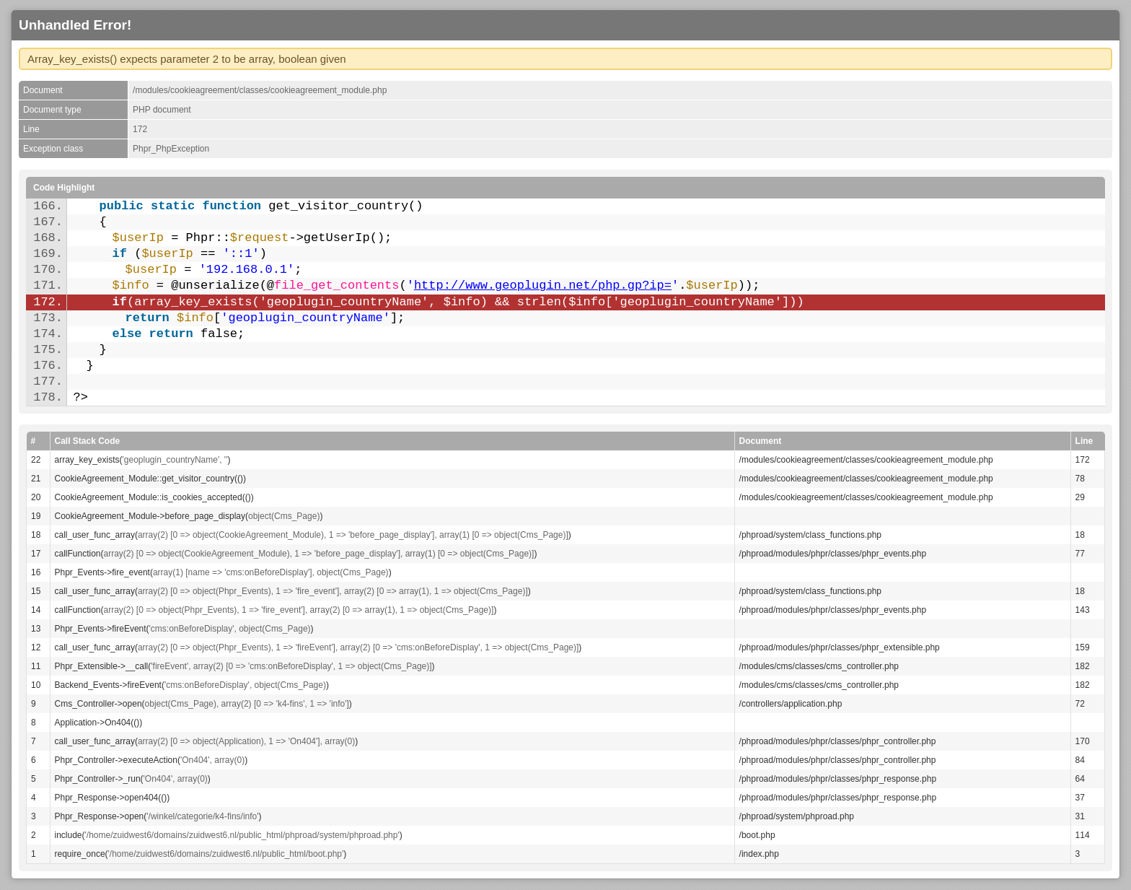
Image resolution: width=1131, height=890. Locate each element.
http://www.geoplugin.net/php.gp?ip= (543, 285)
